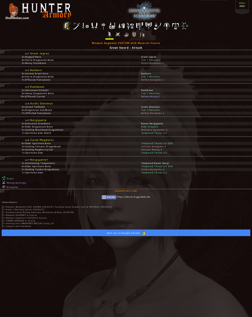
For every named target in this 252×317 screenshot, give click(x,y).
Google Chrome (133, 233)
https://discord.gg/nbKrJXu (126, 197)
